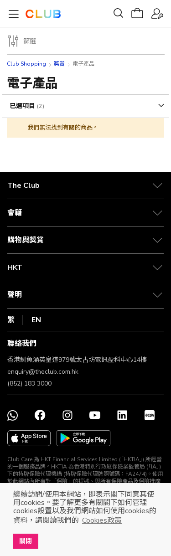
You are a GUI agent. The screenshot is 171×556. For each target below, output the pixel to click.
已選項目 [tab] (23, 106)
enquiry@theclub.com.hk (42, 371)
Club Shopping (26, 63)
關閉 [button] (25, 541)
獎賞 (59, 63)
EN (36, 320)
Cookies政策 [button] (102, 520)
